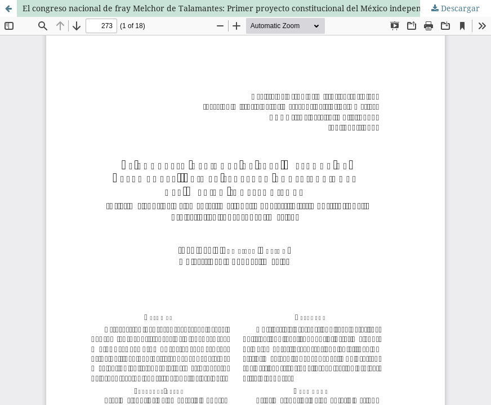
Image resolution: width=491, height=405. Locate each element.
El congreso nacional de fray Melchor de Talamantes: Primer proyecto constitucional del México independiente (234, 8)
